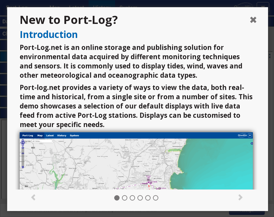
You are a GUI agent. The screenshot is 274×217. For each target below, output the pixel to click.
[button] (33, 197)
